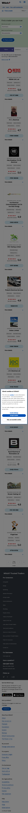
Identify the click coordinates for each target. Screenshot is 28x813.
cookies (12, 395)
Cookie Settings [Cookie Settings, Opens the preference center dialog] (14, 413)
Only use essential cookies (14, 420)
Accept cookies (14, 415)
